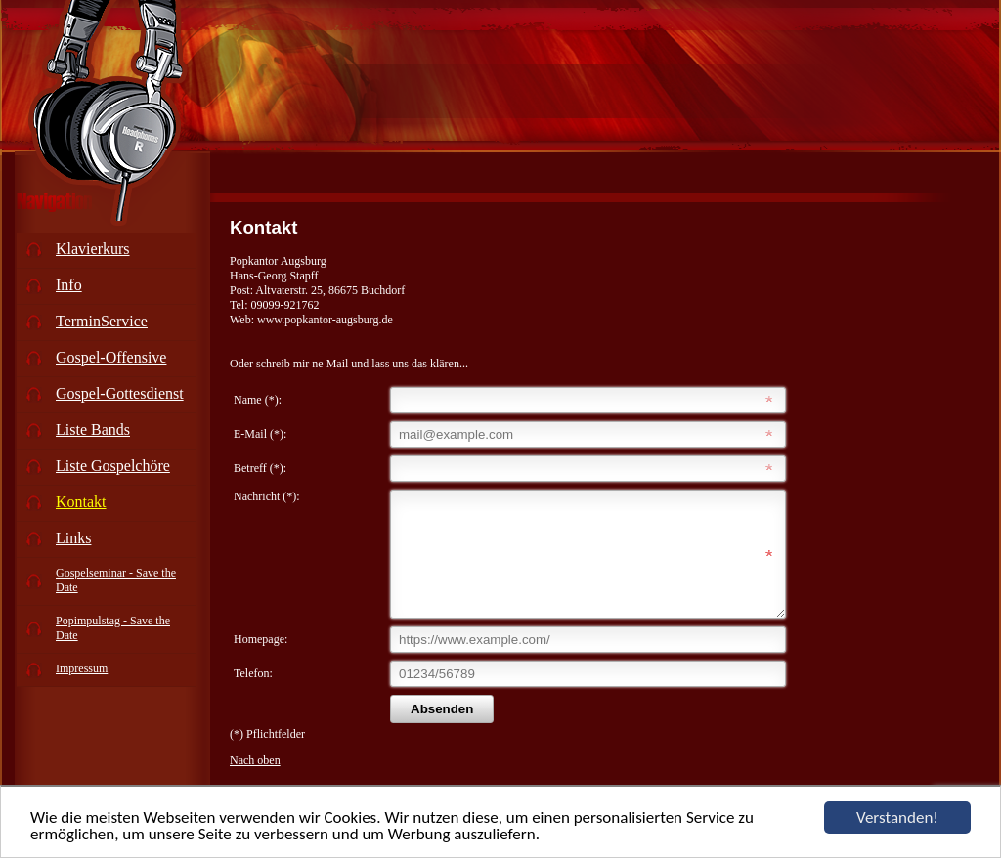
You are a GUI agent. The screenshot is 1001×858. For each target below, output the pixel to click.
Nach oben (255, 784)
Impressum (82, 668)
